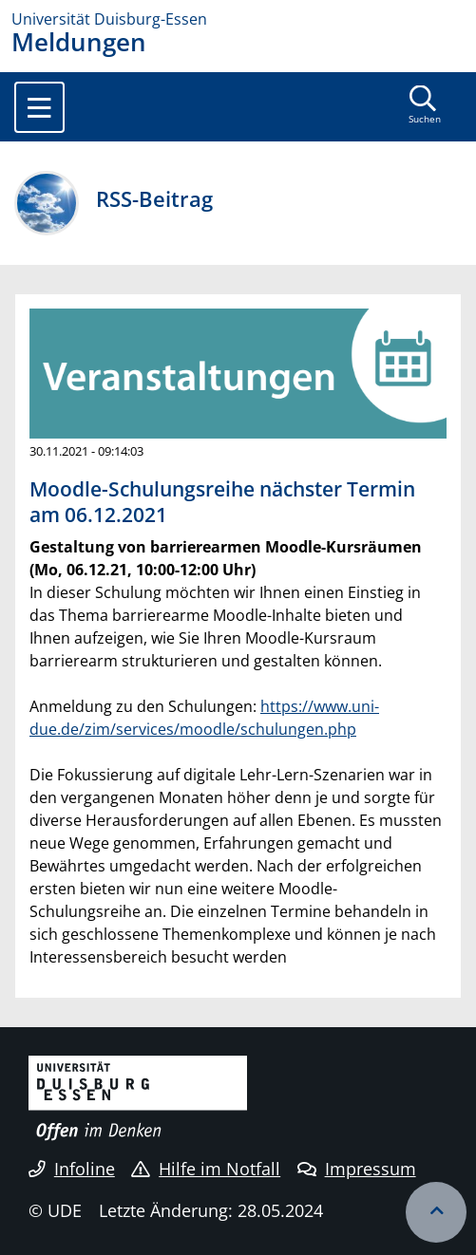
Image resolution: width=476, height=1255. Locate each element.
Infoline (72, 1168)
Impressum (356, 1168)
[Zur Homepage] (238, 19)
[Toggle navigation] (39, 107)
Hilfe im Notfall (205, 1168)
